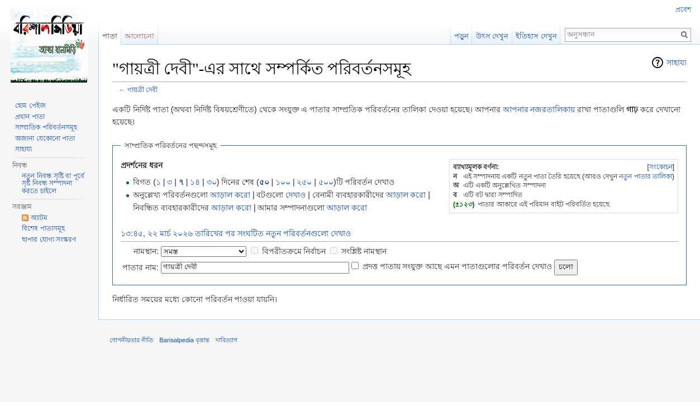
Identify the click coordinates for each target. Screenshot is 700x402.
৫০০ (326, 182)
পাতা (109, 36)
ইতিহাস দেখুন (536, 36)
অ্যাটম (39, 218)
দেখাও (295, 194)
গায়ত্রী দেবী (142, 89)
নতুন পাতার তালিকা (645, 176)
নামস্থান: (146, 251)
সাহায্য (676, 62)
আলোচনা (139, 36)
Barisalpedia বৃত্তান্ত (184, 340)
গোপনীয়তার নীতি (131, 340)
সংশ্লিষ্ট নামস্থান (364, 251)
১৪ (195, 182)
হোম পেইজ (30, 105)
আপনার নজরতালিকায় (539, 109)
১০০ (283, 182)
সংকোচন (661, 167)
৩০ (212, 182)
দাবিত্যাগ (226, 340)
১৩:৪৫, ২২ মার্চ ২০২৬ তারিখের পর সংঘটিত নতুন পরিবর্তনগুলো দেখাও (236, 233)
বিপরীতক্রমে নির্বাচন (294, 251)
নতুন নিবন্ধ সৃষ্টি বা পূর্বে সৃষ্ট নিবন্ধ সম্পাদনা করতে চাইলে (53, 183)
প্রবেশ (683, 9)
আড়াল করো (230, 194)
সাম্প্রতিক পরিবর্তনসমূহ (46, 127)
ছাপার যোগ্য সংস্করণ (49, 239)
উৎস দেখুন (492, 36)
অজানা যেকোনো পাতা (45, 138)
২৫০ (304, 182)
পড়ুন (461, 36)
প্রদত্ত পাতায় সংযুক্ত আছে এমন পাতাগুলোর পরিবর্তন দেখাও (457, 266)
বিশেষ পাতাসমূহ (43, 228)
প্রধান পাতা (29, 117)
